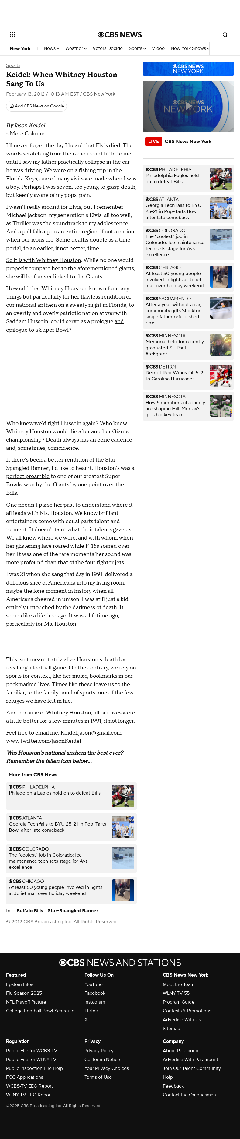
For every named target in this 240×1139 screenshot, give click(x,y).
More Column (27, 133)
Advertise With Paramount (190, 1059)
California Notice (102, 1059)
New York (20, 49)
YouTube (93, 984)
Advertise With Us (182, 1019)
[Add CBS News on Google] (36, 106)
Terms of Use (98, 1077)
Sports (137, 48)
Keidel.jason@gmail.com (91, 732)
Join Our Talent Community (192, 1068)
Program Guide (178, 1002)
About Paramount (181, 1050)
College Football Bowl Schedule (40, 1010)
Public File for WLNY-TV (31, 1059)
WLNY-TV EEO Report (29, 1094)
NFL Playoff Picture (26, 1002)
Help (168, 1077)
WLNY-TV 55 (176, 993)
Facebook (94, 993)
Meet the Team (178, 984)
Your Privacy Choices (106, 1068)
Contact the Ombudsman (189, 1094)
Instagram (94, 1002)
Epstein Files (19, 984)
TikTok (91, 1010)
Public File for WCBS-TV (31, 1050)
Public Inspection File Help (34, 1068)
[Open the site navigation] (46, 34)
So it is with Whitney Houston (43, 260)
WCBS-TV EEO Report (29, 1086)
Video (158, 48)
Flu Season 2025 (24, 993)
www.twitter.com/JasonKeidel (43, 741)
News (51, 48)
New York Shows (190, 48)
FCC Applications (24, 1077)
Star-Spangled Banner (73, 911)
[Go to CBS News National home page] (120, 35)
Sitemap (171, 1028)
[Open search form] (225, 34)
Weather (76, 48)
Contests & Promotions (187, 1010)
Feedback (173, 1086)
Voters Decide (108, 48)
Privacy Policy (99, 1050)
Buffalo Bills (29, 911)
